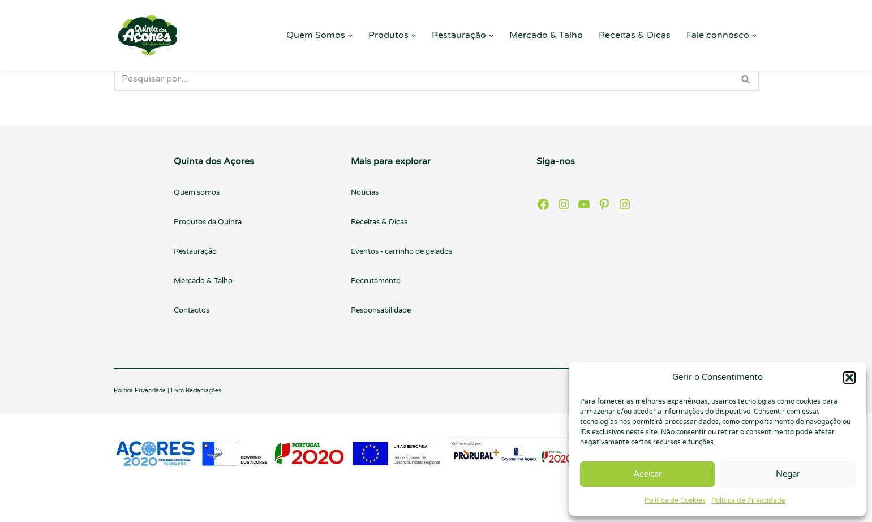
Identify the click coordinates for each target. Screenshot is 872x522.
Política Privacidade (140, 390)
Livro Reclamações (196, 390)
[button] (849, 377)
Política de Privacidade (748, 500)
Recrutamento (376, 280)
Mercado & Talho (546, 35)
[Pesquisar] (423, 78)
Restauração (195, 251)
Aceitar (647, 474)
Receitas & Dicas (635, 35)
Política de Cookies (675, 500)
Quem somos (197, 192)
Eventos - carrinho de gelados (401, 251)
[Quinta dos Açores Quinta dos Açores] (148, 35)
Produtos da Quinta (208, 221)
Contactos (191, 310)
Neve (125, 507)
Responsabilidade (381, 310)
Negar (788, 474)
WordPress (218, 507)
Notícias (365, 192)
